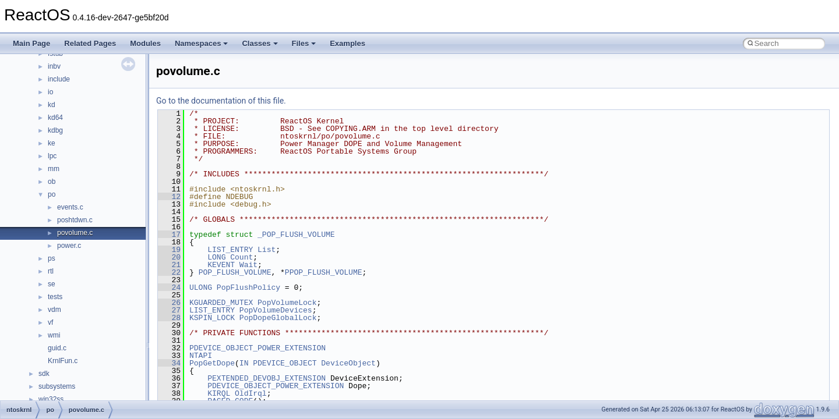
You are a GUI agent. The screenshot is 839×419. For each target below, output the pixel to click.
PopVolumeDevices (275, 310)
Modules (145, 43)
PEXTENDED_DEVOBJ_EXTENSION (266, 378)
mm (53, 169)
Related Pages (90, 43)
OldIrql (251, 393)
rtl (51, 271)
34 (169, 363)
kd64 (55, 117)
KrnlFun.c (62, 361)
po (51, 194)
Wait (248, 265)
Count (241, 257)
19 (169, 249)
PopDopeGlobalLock (278, 318)
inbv (54, 66)
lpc (52, 156)
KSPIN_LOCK (212, 318)
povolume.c (75, 233)
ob (51, 181)
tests (55, 297)
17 (169, 234)
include (59, 79)
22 (169, 272)
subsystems (56, 386)
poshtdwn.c (75, 220)
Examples (347, 43)
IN (244, 363)
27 (169, 310)
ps (51, 258)
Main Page (31, 43)
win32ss (51, 399)
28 (169, 318)
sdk (44, 374)
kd (51, 105)
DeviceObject (348, 363)
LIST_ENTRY (230, 249)
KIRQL (218, 393)
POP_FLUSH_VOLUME (235, 272)
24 (169, 287)
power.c (69, 246)
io (50, 92)
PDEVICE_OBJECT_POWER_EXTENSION (257, 348)
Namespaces (201, 43)
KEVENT (221, 265)
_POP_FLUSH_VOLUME (296, 234)
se (51, 284)
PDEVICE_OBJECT (284, 363)
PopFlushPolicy (248, 287)
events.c (70, 207)
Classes (259, 43)
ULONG (200, 287)
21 (169, 265)
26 (169, 302)
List (267, 249)
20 (169, 257)
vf (50, 322)
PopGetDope (212, 363)
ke (51, 143)
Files (304, 43)
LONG (216, 257)
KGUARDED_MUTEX (221, 302)
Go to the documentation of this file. (221, 100)
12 (169, 196)
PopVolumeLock (287, 302)
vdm (54, 310)
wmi (54, 335)
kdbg (55, 130)
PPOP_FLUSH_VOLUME (323, 272)
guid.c (57, 348)
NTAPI (200, 355)
